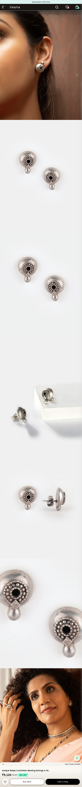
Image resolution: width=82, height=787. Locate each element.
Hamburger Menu (3, 7)
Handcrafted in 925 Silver (41, 2)
